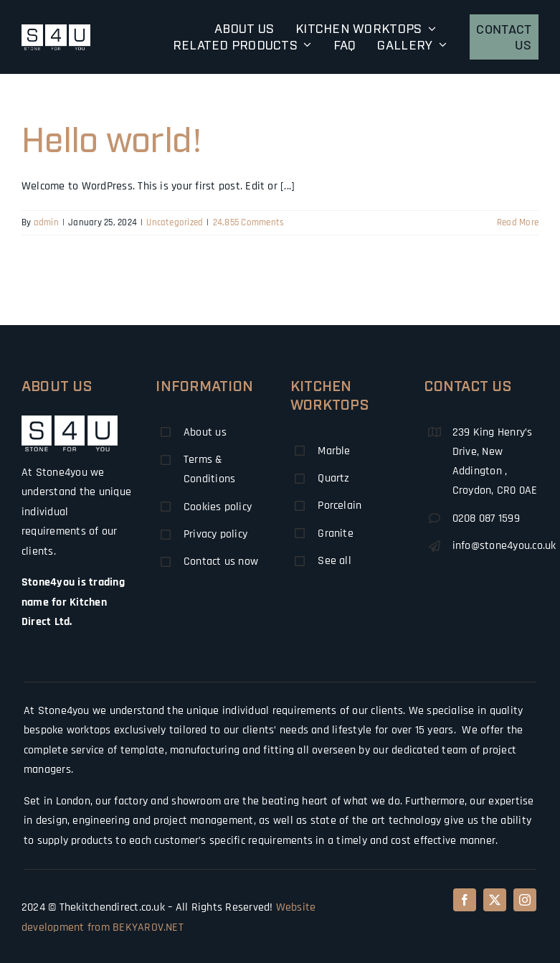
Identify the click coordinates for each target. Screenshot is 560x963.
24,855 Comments (249, 222)
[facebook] (464, 899)
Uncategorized (174, 222)
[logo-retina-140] (56, 29)
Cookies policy (218, 507)
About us (205, 432)
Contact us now (221, 561)
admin (46, 222)
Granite (335, 533)
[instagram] (524, 899)
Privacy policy (215, 534)
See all (334, 560)
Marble (334, 451)
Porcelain (339, 505)
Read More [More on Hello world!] (517, 222)
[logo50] (70, 420)
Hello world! (112, 137)
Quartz (333, 478)
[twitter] (494, 899)
